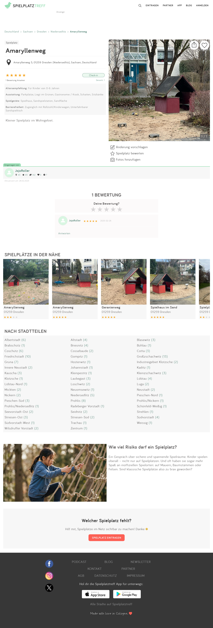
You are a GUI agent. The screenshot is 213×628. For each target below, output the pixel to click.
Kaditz (141, 367)
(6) (24, 340)
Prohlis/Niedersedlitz (19, 406)
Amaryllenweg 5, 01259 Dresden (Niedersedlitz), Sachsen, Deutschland (55, 62)
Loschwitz (78, 384)
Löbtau (142, 378)
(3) (153, 340)
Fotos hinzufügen (128, 159)
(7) (16, 362)
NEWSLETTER (141, 562)
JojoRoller (22, 170)
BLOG (189, 5)
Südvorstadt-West (17, 423)
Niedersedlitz (58, 31)
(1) (23, 345)
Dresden (42, 31)
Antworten (64, 233)
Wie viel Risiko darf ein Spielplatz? (143, 447)
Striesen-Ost (14, 417)
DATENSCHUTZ (105, 575)
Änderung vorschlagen (132, 147)
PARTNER (168, 5)
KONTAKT (95, 568)
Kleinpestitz (79, 373)
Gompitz (77, 356)
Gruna (9, 362)
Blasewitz (143, 340)
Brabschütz (12, 345)
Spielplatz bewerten (130, 153)
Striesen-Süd (80, 417)
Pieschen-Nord (147, 395)
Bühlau (142, 345)
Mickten (10, 389)
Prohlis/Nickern (148, 400)
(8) (84, 400)
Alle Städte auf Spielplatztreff (111, 604)
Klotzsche (11, 378)
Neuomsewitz (80, 389)
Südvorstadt (145, 417)
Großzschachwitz (149, 356)
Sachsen (28, 31)
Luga (140, 384)
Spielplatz (12, 42)
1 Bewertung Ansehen (15, 80)
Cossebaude (79, 351)
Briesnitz (77, 345)
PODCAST (79, 562)
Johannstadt (79, 367)
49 (25, 174)
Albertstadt (12, 340)
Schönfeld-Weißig (149, 406)
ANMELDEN (202, 5)
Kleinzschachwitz (149, 373)
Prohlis (76, 400)
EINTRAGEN (152, 5)
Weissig (142, 423)
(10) (28, 356)
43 (17, 174)
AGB (81, 575)
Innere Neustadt (16, 367)
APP (179, 5)
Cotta (141, 351)
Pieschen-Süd (14, 400)
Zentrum (77, 428)
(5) (92, 395)
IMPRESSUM (136, 575)
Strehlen (143, 411)
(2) (91, 351)
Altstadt (76, 340)
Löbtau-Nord (14, 384)
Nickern (10, 395)
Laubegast (78, 378)
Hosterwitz (78, 362)
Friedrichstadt (14, 356)
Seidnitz (76, 411)
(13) (165, 356)
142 (32, 174)
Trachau (76, 423)
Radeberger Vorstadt (85, 406)
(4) (85, 340)
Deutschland (12, 31)
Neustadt (143, 389)
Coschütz (11, 351)
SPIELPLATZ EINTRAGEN (106, 537)
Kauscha (11, 373)
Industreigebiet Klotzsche (155, 362)
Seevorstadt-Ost (16, 411)
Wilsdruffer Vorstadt (19, 428)
